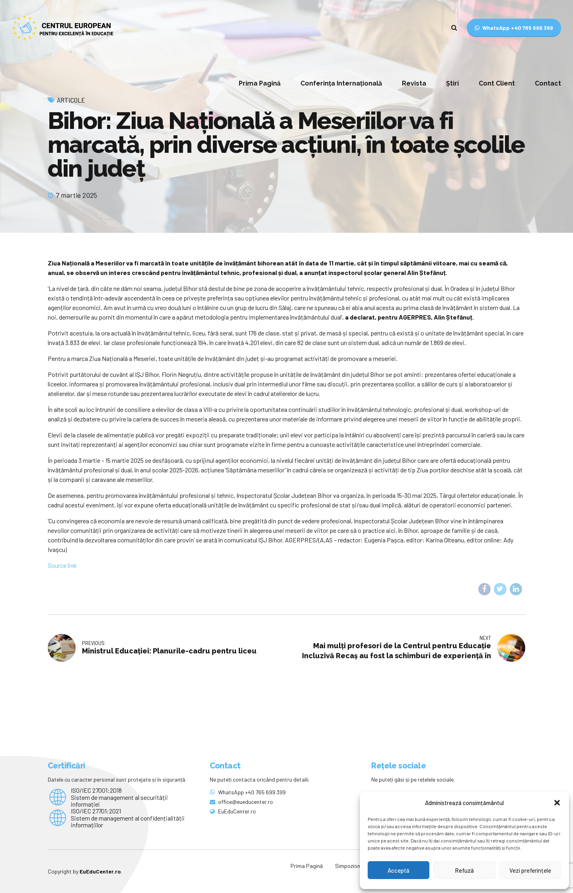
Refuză (464, 870)
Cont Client (497, 83)
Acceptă (398, 870)
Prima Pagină (260, 83)
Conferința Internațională (341, 83)
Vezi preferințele (530, 870)
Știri (452, 83)
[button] (557, 803)
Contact (548, 83)
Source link (62, 565)
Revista (414, 83)
